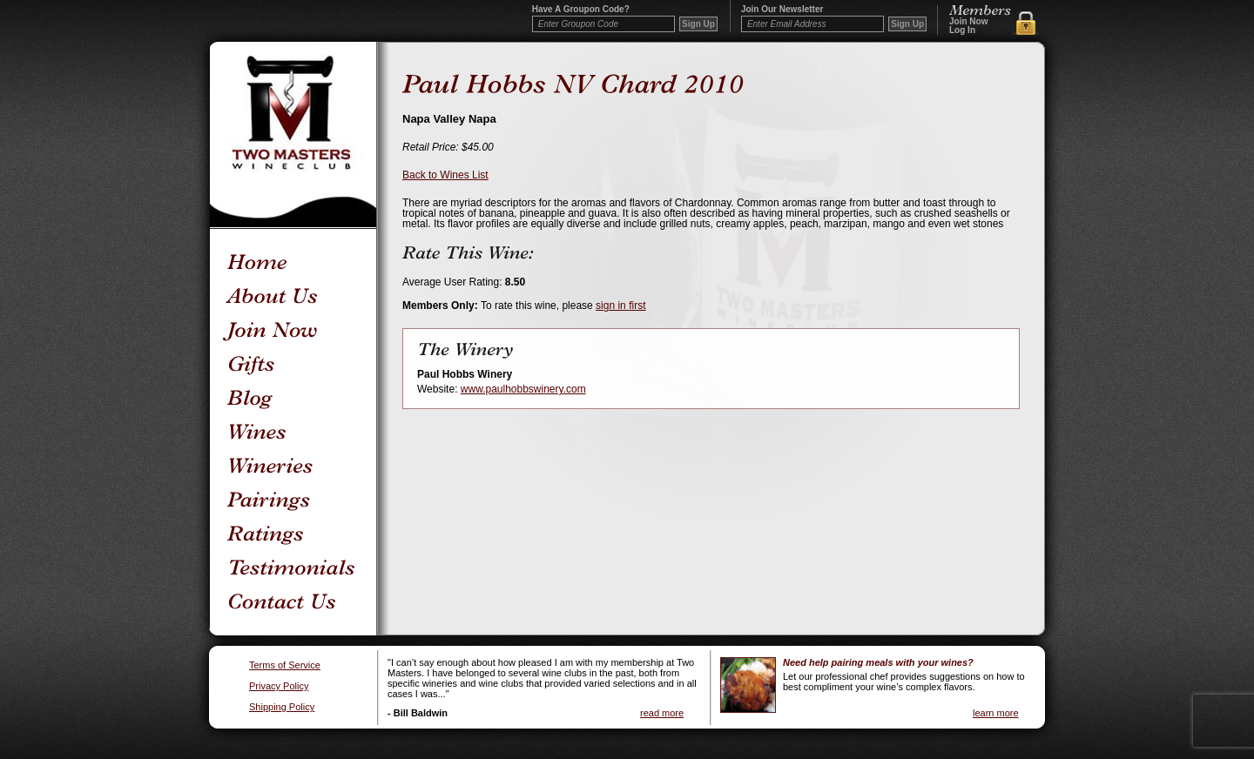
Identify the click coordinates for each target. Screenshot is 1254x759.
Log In (962, 30)
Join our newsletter (782, 9)
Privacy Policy (278, 686)
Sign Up (907, 24)
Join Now (968, 21)
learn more (996, 713)
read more (662, 713)
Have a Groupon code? (581, 9)
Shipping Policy (281, 707)
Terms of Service (284, 665)
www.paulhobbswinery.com (523, 389)
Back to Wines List (445, 175)
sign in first (620, 305)
